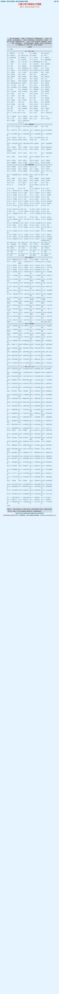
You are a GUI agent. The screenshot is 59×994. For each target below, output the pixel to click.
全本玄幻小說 (18, 513)
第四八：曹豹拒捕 (45, 76)
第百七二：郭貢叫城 (22, 162)
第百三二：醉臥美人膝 (23, 130)
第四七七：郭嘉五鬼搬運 (35, 376)
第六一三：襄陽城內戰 (35, 497)
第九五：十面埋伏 (34, 102)
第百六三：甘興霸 (11, 156)
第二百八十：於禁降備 (23, 234)
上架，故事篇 (10, 49)
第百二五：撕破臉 (11, 120)
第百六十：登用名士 (22, 153)
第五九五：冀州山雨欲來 (12, 484)
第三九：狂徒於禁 (34, 72)
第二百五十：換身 (45, 211)
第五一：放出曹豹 (34, 78)
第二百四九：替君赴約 (35, 211)
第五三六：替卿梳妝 (22, 430)
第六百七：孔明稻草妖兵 (12, 493)
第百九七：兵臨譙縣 (34, 180)
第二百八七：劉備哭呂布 (12, 238)
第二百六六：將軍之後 (46, 223)
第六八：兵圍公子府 (45, 87)
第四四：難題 (44, 74)
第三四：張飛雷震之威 (23, 70)
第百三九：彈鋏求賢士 (12, 137)
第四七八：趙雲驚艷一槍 (46, 376)
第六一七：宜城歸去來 (35, 499)
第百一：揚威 (10, 106)
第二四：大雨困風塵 (45, 64)
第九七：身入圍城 (11, 104)
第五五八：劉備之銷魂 (46, 448)
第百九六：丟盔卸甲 (22, 180)
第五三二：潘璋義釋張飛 (23, 428)
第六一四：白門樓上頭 (46, 497)
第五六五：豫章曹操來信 (35, 456)
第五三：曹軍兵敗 (11, 80)
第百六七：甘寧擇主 (11, 160)
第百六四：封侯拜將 (22, 156)
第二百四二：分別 (45, 205)
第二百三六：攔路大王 (23, 203)
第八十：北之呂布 (45, 93)
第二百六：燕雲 (44, 184)
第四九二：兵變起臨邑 (23, 391)
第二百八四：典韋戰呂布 (23, 236)
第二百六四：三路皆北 (23, 223)
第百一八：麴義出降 (22, 116)
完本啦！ (9, 505)
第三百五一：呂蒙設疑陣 (12, 294)
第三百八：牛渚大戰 (22, 259)
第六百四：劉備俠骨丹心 (23, 490)
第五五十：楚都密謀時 (46, 441)
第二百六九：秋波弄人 (35, 225)
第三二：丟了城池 (45, 68)
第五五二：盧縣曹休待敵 (23, 445)
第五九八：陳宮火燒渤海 (46, 484)
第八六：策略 (21, 97)
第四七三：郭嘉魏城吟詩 (35, 372)
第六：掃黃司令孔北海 (23, 55)
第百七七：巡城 (33, 166)
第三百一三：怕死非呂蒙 (35, 261)
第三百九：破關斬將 (34, 259)
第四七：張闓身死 (34, 76)
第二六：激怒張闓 (22, 66)
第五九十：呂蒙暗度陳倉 (46, 476)
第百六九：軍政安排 (34, 160)
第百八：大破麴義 (45, 108)
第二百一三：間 (33, 190)
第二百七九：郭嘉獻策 (12, 234)
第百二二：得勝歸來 (22, 118)
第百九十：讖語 (44, 174)
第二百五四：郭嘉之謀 (46, 213)
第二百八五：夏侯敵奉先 (35, 236)
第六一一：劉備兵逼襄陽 (12, 497)
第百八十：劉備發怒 (22, 168)
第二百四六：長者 (45, 209)
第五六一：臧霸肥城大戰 (35, 452)
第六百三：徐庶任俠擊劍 (12, 490)
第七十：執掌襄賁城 (22, 89)
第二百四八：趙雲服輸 (23, 211)
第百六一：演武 (33, 153)
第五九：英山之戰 (34, 83)
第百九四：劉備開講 (45, 178)
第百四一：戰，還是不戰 (35, 137)
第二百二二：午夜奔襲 (46, 194)
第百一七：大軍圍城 (11, 116)
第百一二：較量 (44, 110)
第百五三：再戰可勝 (34, 147)
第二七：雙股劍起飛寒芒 (35, 66)
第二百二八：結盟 (22, 199)
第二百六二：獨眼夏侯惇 (46, 219)
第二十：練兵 (44, 61)
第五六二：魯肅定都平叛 (46, 452)
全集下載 (56, 1)
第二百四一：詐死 (34, 205)
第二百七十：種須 (45, 225)
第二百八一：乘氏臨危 (35, 234)
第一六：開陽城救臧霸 (46, 59)
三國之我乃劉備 (10, 1)
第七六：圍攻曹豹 (45, 91)
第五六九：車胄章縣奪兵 (35, 458)
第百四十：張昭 (21, 137)
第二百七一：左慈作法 (12, 227)
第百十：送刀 (21, 110)
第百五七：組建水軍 (34, 149)
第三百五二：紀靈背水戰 (23, 294)
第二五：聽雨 (10, 66)
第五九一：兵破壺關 (11, 480)
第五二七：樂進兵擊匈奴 (12, 424)
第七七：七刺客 (10, 93)
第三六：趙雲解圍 (45, 70)
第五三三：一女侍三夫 (35, 428)
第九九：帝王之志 (34, 104)
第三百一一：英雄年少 (12, 261)
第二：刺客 (20, 53)
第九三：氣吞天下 (11, 102)
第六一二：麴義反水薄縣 (23, 497)
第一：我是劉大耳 (11, 53)
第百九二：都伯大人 (22, 178)
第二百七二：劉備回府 (23, 227)
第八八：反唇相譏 (45, 97)
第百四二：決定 (44, 137)
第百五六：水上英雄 (22, 149)
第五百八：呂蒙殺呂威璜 (23, 405)
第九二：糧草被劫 (45, 100)
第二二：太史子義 (22, 64)
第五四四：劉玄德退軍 (23, 437)
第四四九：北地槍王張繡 (35, 348)
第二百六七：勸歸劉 (11, 225)
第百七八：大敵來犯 (45, 166)
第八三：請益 (33, 95)
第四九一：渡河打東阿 (12, 391)
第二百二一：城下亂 (34, 194)
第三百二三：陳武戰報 (12, 269)
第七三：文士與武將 (11, 91)
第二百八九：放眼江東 (35, 238)
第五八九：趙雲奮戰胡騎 (35, 476)
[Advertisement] (15, 22)
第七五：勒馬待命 (34, 91)
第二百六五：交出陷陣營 (35, 223)
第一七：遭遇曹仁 (11, 61)
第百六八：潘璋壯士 (22, 160)
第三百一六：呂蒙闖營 (23, 265)
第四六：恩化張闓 (22, 76)
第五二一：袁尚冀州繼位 (35, 417)
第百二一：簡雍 (10, 118)
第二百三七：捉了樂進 (35, 203)
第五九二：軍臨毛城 (22, 480)
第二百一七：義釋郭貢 (35, 192)
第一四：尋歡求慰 (22, 59)
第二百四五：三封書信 (35, 209)
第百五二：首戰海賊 (22, 147)
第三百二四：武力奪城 (23, 269)
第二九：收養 (10, 68)
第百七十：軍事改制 (45, 160)
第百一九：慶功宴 (34, 116)
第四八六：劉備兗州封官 (46, 383)
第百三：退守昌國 (34, 106)
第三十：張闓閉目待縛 (23, 68)
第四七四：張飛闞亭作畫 (46, 372)
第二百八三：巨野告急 (12, 236)
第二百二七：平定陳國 (12, 199)
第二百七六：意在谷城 (23, 230)
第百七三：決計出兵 (34, 162)
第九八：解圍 (21, 104)
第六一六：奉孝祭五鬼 (23, 499)
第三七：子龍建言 (11, 72)
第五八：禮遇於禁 (22, 83)
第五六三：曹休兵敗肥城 (12, 456)
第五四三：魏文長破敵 (12, 437)
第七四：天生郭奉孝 (22, 91)
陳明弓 (22, 7)
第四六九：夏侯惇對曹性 (35, 368)
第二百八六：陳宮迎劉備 (46, 236)
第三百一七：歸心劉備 (35, 265)
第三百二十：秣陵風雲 (23, 267)
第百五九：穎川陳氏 (11, 153)
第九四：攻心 (21, 102)
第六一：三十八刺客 (11, 85)
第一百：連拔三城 (45, 104)
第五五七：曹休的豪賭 (35, 448)
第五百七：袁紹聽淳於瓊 (12, 405)
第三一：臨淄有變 (34, 68)
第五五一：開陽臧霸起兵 (12, 445)
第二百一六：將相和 (22, 192)
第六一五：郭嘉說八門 (12, 499)
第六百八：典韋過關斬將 (23, 493)
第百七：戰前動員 (34, 108)
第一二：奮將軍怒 (45, 57)
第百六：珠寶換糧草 (22, 108)
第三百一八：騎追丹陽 (46, 265)
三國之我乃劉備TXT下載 (31, 7)
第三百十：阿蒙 (44, 259)
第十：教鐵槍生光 (22, 57)
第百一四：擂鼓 (21, 112)
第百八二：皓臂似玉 (45, 168)
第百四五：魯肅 (33, 139)
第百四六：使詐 (44, 139)
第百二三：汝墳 (33, 118)
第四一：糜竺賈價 (11, 74)
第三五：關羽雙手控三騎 (35, 70)
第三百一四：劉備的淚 (46, 261)
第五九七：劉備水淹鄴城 (35, 484)
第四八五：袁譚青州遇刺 (35, 383)
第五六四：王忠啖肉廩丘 (23, 456)
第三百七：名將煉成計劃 (12, 259)
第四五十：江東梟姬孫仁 (46, 348)
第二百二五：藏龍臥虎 (35, 197)
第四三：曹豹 (33, 74)
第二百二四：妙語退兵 (23, 197)
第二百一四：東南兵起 (46, 190)
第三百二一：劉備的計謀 (35, 267)
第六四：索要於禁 (45, 85)
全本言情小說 (40, 513)
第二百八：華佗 (21, 188)
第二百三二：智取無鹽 (23, 201)
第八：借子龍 (44, 55)
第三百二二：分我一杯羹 (46, 267)
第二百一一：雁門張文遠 (12, 190)
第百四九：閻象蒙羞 (34, 143)
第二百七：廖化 (10, 188)
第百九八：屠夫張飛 (45, 180)
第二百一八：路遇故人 (46, 192)
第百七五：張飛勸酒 (11, 166)
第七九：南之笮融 (34, 93)
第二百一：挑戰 (33, 182)
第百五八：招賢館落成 (46, 149)
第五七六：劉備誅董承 (23, 465)
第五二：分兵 (44, 78)
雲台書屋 (3, 1)
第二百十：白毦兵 (45, 188)
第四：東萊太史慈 (45, 53)
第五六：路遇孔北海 (45, 80)
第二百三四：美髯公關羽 (46, 201)
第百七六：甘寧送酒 (22, 166)
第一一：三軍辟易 (34, 57)
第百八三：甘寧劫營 (11, 171)
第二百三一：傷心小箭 (12, 201)
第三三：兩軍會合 (11, 70)
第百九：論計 (10, 110)
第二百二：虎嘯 (44, 182)
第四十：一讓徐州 (45, 72)
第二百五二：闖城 (22, 213)
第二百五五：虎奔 (11, 217)
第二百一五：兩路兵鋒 (12, 192)
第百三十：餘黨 (44, 126)
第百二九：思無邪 (34, 126)
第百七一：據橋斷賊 (11, 162)
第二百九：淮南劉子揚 (35, 188)
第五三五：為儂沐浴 (11, 430)
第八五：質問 (10, 97)
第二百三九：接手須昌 (12, 205)
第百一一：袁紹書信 (34, 110)
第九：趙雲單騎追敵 (11, 57)
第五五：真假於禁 (34, 80)
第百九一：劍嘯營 (11, 178)
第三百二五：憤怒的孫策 (35, 269)
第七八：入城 (21, 93)
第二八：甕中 (44, 66)
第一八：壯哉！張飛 (22, 61)
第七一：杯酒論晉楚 (34, 89)
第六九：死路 (10, 89)
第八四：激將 (44, 95)
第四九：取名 (10, 78)
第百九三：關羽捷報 (34, 178)
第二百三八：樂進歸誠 (46, 203)
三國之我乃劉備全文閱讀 (21, 1)
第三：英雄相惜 (33, 53)
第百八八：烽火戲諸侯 (23, 174)
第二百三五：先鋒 (11, 203)
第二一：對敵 (10, 64)
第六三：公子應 (33, 85)
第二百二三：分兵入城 (12, 197)
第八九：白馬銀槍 (11, 100)
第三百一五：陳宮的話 (12, 265)
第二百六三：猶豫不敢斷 (12, 223)
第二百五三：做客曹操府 (35, 213)
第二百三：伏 (10, 184)
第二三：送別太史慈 (34, 64)
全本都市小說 (33, 513)
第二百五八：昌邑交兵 (46, 217)
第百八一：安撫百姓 (34, 168)
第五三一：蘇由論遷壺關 (12, 428)
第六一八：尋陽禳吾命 (46, 499)
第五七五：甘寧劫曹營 (12, 465)
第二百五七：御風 (34, 217)
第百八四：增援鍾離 (22, 171)
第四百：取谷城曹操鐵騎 (23, 340)
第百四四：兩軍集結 (22, 139)
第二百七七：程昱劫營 (35, 230)
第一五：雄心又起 (34, 59)
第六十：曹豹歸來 (45, 83)
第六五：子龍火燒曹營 (12, 87)
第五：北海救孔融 (11, 55)
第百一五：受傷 (33, 112)
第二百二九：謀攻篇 (34, 199)
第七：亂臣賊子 (33, 55)
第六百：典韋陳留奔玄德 (23, 486)
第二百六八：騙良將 (22, 225)
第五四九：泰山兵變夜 (35, 441)
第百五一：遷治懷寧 (11, 147)
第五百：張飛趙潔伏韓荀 (23, 398)
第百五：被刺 (10, 108)
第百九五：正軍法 (11, 180)
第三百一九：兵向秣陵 (12, 267)
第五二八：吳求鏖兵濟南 (23, 424)
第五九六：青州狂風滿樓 (23, 484)
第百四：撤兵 (44, 106)
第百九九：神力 (10, 182)
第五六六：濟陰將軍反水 (46, 456)
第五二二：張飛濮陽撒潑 (46, 417)
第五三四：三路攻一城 (46, 428)
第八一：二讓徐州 (11, 95)
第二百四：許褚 (21, 184)
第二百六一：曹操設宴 (35, 219)
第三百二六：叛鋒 (45, 269)
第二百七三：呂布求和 (35, 227)
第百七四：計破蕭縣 (45, 162)
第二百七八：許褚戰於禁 (46, 230)
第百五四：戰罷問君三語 (46, 147)
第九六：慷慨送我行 (45, 102)
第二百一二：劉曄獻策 (23, 190)
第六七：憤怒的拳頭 (34, 87)
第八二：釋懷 (21, 95)
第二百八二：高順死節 (46, 234)
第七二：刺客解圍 (45, 89)
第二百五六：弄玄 (22, 217)
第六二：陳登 (21, 85)
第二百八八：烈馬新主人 (23, 238)
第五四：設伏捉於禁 (22, 80)
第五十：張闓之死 (22, 78)
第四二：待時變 (21, 74)
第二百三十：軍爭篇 (45, 199)
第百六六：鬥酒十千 (45, 156)
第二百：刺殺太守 (22, 182)
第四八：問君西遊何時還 (23, 379)
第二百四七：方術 (11, 211)
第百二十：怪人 (44, 116)
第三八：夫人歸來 (22, 72)
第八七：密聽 (33, 97)
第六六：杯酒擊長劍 (22, 87)
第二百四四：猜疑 (22, 209)
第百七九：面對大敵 (11, 168)
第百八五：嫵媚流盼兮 (35, 171)
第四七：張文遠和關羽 (46, 368)
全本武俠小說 (26, 513)
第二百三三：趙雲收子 (35, 201)
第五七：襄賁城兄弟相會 (12, 83)
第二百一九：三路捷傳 (12, 194)
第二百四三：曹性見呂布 (12, 209)
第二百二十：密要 (22, 194)
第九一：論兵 (33, 100)
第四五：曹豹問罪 (11, 76)
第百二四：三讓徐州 (45, 118)
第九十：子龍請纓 (22, 100)
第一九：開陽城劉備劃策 (35, 61)
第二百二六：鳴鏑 (45, 197)
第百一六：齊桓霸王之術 (46, 112)
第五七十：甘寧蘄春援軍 (46, 458)
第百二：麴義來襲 (22, 106)
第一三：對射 (10, 59)
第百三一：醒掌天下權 (12, 130)
